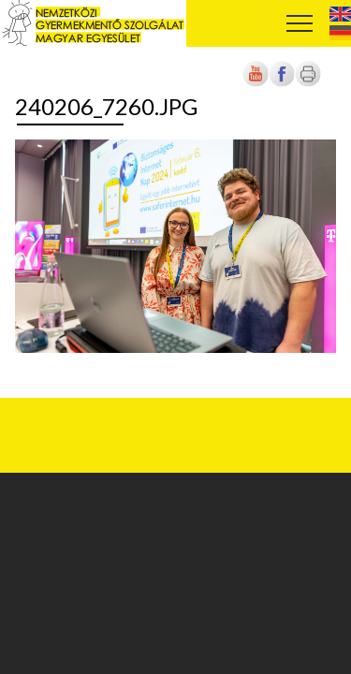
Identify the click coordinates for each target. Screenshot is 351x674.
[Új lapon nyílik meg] (282, 83)
